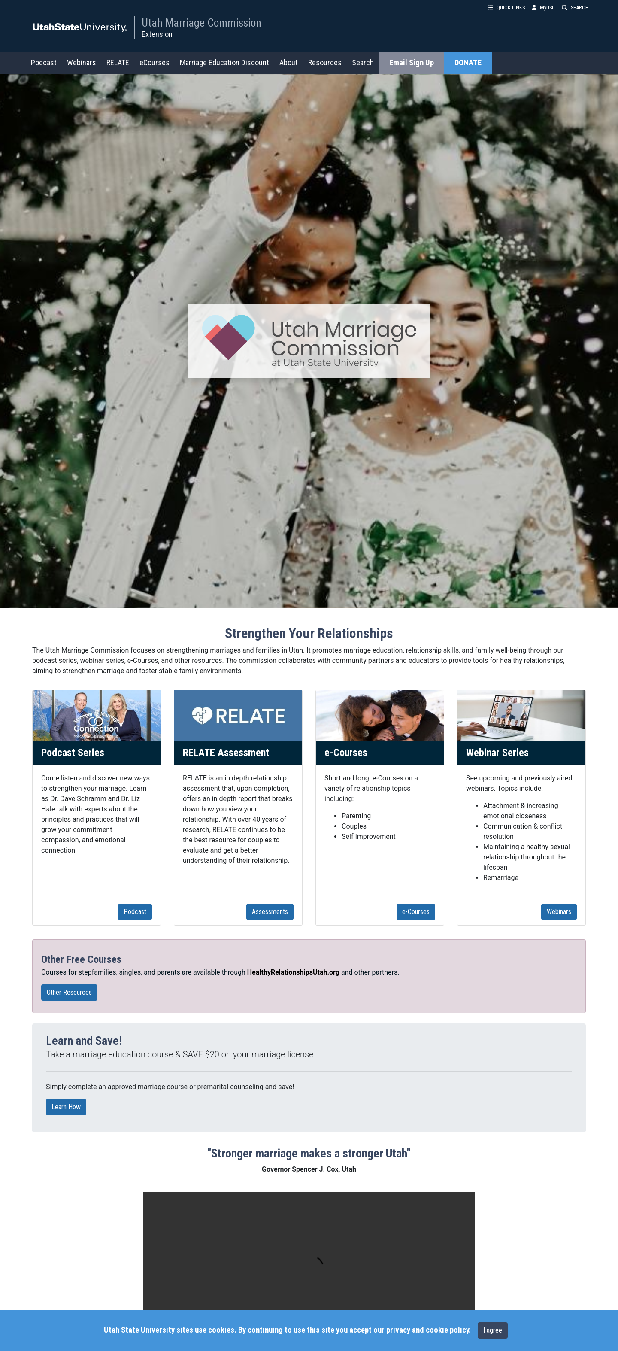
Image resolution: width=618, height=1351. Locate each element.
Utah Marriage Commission (201, 22)
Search (363, 62)
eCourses (154, 62)
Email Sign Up (411, 62)
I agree (492, 1330)
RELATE (117, 62)
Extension (157, 34)
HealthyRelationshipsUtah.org (293, 972)
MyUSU (543, 7)
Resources (325, 62)
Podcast (44, 62)
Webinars (81, 62)
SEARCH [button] (575, 7)
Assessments (270, 912)
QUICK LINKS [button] (506, 7)
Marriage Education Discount (224, 62)
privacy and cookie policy (427, 1330)
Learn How (69, 1107)
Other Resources (72, 993)
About (288, 62)
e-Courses (416, 912)
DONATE (468, 62)
